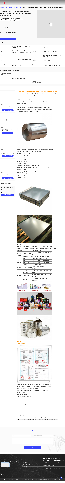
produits (6, 7)
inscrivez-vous (61, 471)
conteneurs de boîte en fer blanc (28, 419)
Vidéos (23, 2)
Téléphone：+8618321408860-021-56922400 (9, 461)
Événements (50, 2)
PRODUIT (19, 153)
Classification (19, 250)
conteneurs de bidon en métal (52, 419)
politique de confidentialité (8, 479)
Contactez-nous (41, 2)
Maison (12, 2)
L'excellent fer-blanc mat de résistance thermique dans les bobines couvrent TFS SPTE (7, 108)
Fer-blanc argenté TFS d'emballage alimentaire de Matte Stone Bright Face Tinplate (7, 176)
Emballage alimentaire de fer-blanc (14, 7)
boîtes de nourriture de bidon (40, 419)
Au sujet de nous (32, 2)
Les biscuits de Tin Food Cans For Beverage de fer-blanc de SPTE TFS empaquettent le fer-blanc (7, 153)
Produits (18, 2)
